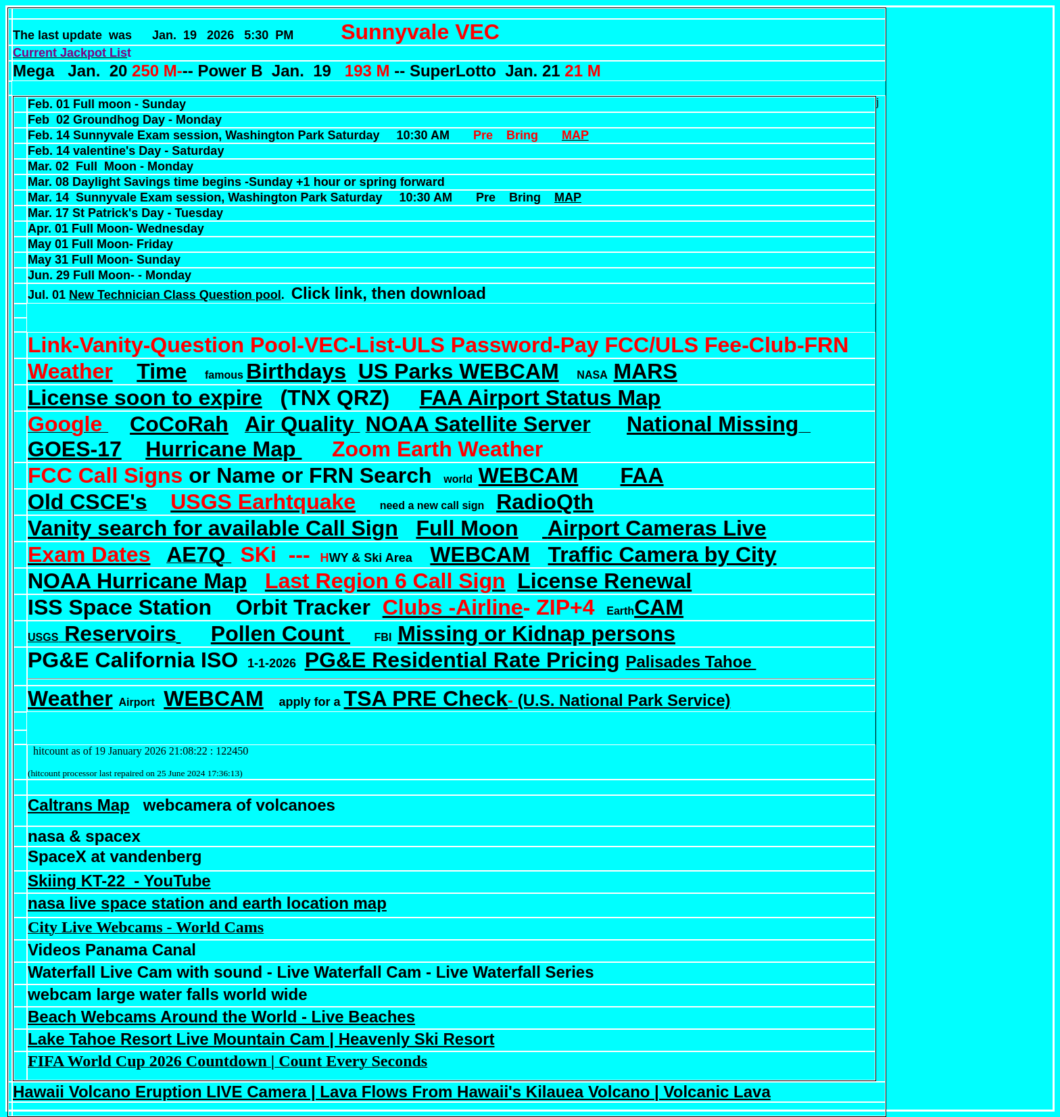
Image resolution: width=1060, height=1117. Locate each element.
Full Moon (467, 528)
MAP (567, 197)
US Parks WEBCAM (458, 371)
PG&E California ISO (133, 660)
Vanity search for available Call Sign (213, 528)
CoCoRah (179, 424)
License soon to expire (145, 397)
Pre (487, 197)
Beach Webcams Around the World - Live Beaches (221, 1016)
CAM (658, 607)
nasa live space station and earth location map (207, 903)
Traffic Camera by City (662, 554)
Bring (523, 197)
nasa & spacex (84, 836)
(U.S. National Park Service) (619, 700)
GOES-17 (75, 449)
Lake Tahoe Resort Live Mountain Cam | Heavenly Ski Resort (261, 1039)
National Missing (712, 424)
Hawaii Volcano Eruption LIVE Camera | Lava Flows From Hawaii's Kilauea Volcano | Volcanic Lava (392, 1092)
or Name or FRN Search (229, 475)
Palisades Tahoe (690, 661)
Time (162, 371)
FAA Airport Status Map (540, 397)
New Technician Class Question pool (175, 295)
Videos (54, 950)
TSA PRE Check (426, 698)
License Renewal (604, 581)
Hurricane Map (223, 449)
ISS (48, 607)
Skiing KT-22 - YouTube (119, 881)
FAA (642, 475)
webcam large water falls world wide (167, 994)
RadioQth (545, 502)
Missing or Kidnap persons (536, 633)
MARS (645, 371)
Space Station (140, 607)
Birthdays (296, 371)
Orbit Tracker (303, 607)
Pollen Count (280, 633)
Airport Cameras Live (654, 528)
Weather (70, 698)
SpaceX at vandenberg (114, 856)
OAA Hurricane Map (145, 581)
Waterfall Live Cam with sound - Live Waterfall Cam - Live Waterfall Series (311, 972)
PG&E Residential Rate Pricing (462, 660)
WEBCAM (529, 475)
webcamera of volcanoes (239, 805)
